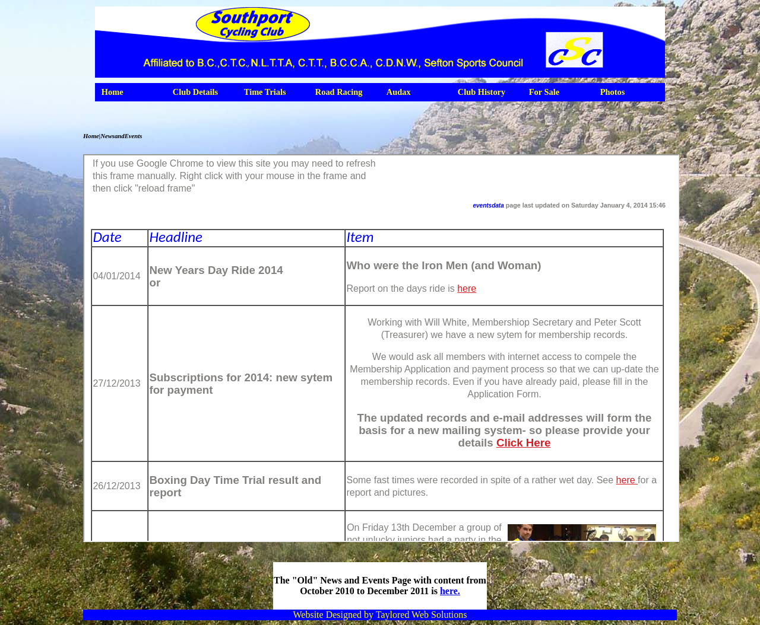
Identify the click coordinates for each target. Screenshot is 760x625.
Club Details (195, 92)
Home (113, 92)
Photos (612, 92)
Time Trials (265, 92)
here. (450, 591)
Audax (399, 92)
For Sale (544, 92)
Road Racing (339, 92)
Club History (481, 92)
